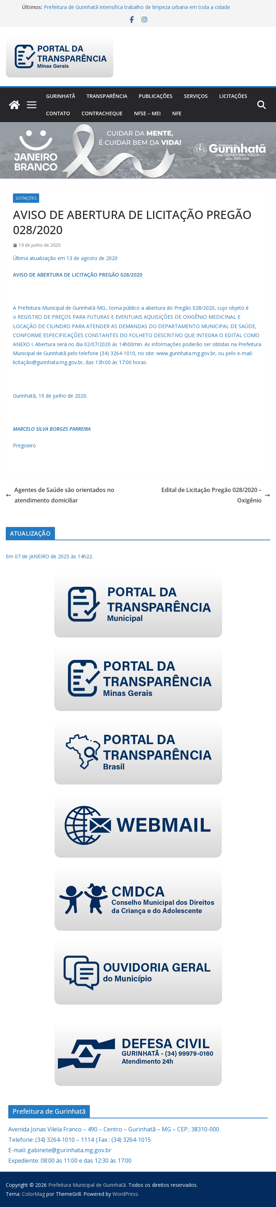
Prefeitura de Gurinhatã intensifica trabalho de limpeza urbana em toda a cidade (137, 7)
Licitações (233, 96)
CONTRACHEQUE (102, 113)
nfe (176, 113)
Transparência (107, 96)
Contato (58, 113)
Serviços (196, 96)
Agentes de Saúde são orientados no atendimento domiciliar (60, 495)
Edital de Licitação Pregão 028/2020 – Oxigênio (215, 495)
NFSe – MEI (147, 113)
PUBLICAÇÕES (155, 96)
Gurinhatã (60, 96)
